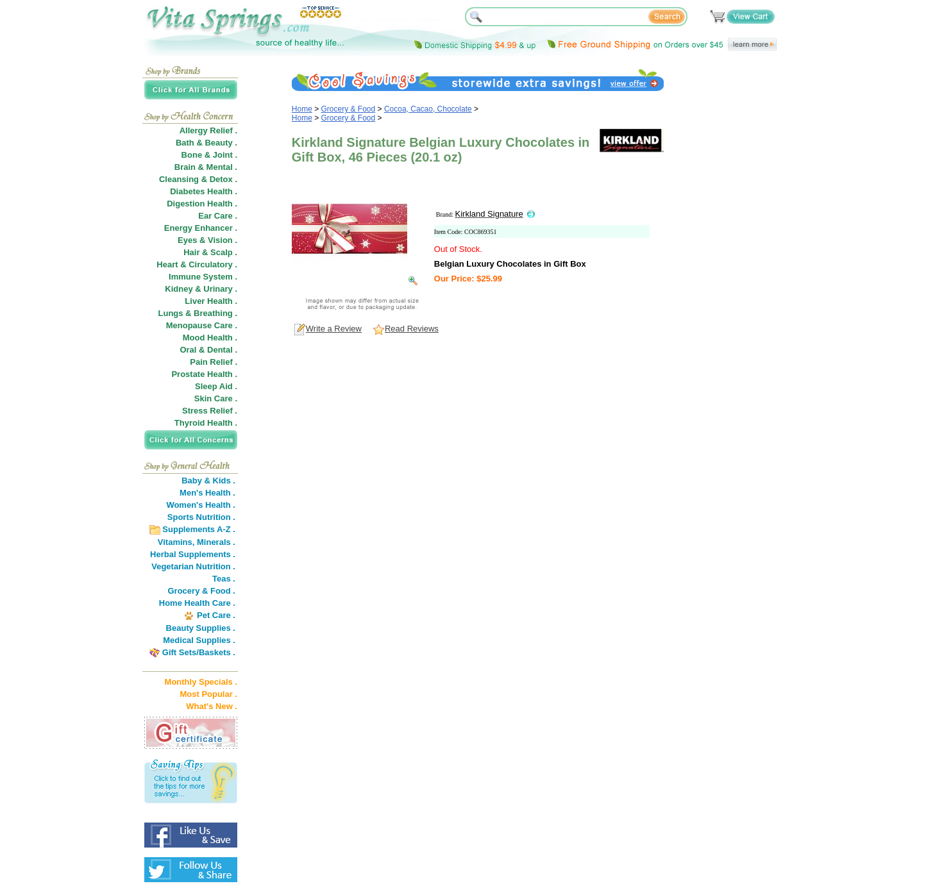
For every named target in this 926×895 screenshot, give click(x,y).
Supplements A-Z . (198, 529)
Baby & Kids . (208, 480)
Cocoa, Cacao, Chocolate (428, 109)
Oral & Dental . (208, 350)
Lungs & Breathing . (198, 313)
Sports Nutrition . (201, 517)
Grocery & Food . (201, 591)
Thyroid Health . (205, 423)
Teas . (223, 578)
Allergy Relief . (208, 130)
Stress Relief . (209, 410)
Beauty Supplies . (200, 628)
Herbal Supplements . (192, 554)
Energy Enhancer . (200, 228)
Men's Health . (207, 493)
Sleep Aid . (216, 386)
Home (302, 109)
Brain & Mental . (205, 167)
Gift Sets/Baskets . (198, 652)
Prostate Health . (204, 374)
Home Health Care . (197, 603)
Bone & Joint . (209, 155)
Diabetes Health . (203, 191)
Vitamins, (176, 542)
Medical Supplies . (199, 640)
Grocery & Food (348, 109)
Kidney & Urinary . (201, 289)
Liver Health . (211, 301)
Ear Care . (217, 216)
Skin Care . (215, 398)
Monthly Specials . (201, 682)
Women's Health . (200, 505)
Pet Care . (216, 615)
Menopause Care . (201, 325)
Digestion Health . (202, 203)
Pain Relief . (213, 362)
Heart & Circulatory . (196, 264)
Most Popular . (208, 694)
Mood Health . (210, 337)
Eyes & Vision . (207, 240)
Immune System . (203, 276)
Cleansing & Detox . (198, 179)
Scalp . (223, 252)
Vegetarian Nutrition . (193, 566)
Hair (191, 252)
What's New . (211, 706)
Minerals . (216, 542)
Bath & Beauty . (206, 142)
